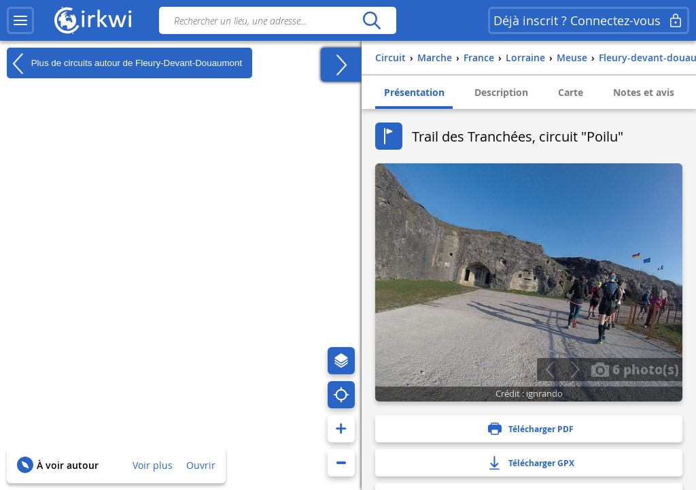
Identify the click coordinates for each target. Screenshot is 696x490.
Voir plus (153, 465)
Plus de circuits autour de (124, 63)
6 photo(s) (635, 368)
